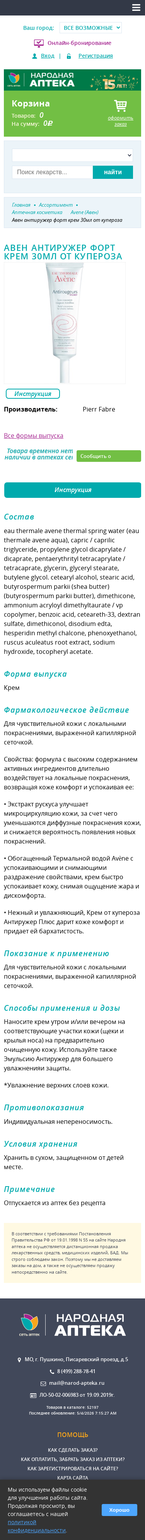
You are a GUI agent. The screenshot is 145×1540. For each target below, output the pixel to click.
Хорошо (119, 1510)
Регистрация (95, 55)
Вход (48, 55)
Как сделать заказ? (72, 1450)
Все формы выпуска (33, 435)
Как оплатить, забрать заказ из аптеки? (73, 1459)
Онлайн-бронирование (79, 42)
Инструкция (32, 393)
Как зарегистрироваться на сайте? (72, 1468)
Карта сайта (72, 1478)
